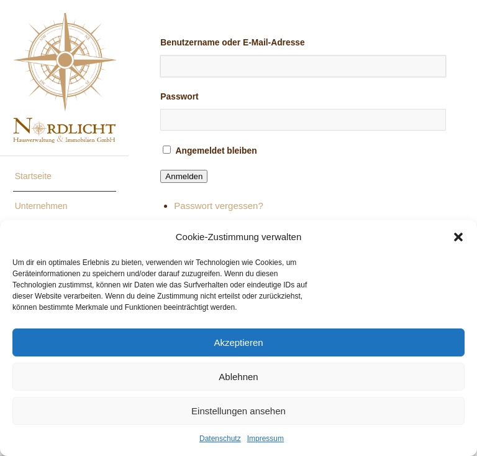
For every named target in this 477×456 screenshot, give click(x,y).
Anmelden (183, 176)
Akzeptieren (238, 342)
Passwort (179, 96)
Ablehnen (238, 376)
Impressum (265, 438)
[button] (458, 237)
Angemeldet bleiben (216, 151)
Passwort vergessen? (218, 205)
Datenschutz (220, 438)
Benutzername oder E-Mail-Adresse (232, 42)
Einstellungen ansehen (238, 411)
